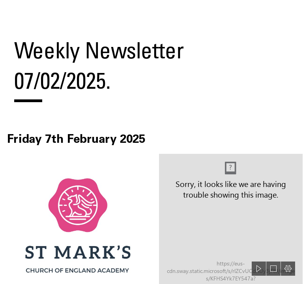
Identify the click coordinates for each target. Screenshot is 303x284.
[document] (151, 142)
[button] (259, 269)
